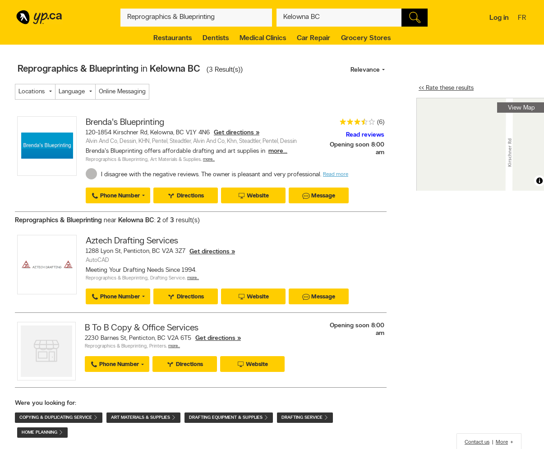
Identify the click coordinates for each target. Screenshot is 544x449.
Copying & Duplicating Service (58, 417)
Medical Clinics (263, 38)
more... (277, 151)
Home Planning (42, 432)
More (502, 442)
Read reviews (365, 135)
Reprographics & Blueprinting (117, 159)
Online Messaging (122, 91)
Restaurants (172, 38)
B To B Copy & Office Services (141, 328)
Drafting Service (167, 278)
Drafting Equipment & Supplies (228, 417)
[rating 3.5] (355, 124)
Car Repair (313, 38)
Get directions (234, 132)
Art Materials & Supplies (175, 159)
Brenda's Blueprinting (125, 122)
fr (523, 18)
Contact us (477, 442)
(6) (380, 122)
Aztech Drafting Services (132, 241)
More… (209, 159)
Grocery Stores (366, 38)
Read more (335, 174)
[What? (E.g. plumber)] (196, 18)
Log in (499, 18)
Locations (31, 91)
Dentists (216, 38)
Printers (157, 346)
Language (72, 91)
